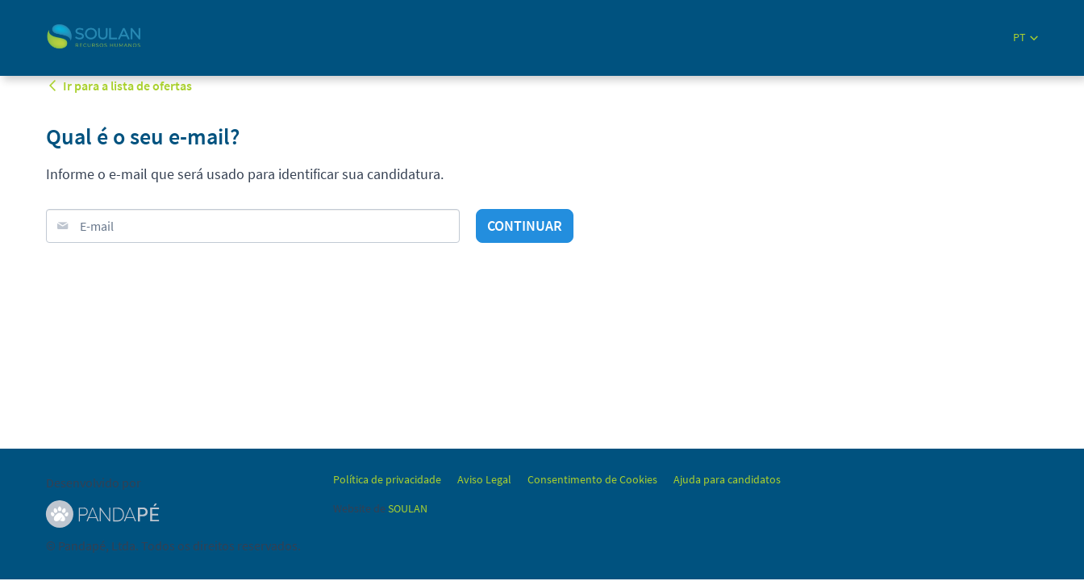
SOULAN (407, 508)
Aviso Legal (484, 479)
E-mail (97, 226)
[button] (1025, 37)
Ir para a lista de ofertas (119, 85)
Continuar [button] (524, 225)
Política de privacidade (387, 479)
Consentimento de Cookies (592, 479)
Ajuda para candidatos (727, 479)
